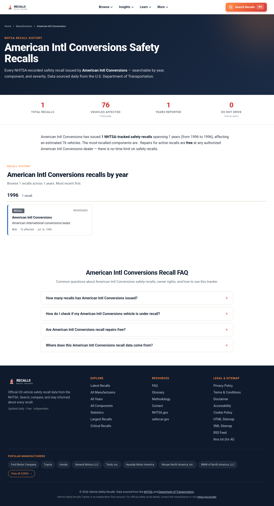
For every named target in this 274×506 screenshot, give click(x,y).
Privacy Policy (223, 385)
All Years (96, 399)
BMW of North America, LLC (218, 464)
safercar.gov (160, 419)
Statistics (96, 412)
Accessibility (222, 406)
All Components (101, 406)
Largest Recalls (101, 419)
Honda (63, 464)
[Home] (24, 7)
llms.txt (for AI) (223, 439)
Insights (126, 7)
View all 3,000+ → (21, 473)
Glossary (158, 392)
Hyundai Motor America (140, 464)
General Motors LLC (86, 464)
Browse (106, 7)
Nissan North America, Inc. (177, 464)
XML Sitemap (222, 426)
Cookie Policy (222, 412)
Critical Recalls (100, 426)
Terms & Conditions (227, 392)
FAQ (155, 385)
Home (7, 26)
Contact (157, 406)
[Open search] (246, 7)
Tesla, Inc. (112, 464)
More (162, 7)
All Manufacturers (102, 392)
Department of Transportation (176, 491)
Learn (145, 7)
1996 (13, 195)
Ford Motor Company (23, 464)
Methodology (161, 399)
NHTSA (148, 491)
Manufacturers (24, 26)
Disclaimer (220, 399)
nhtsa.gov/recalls (206, 496)
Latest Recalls (100, 385)
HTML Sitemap (223, 419)
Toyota (48, 464)
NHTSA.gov (160, 412)
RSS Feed (220, 432)
